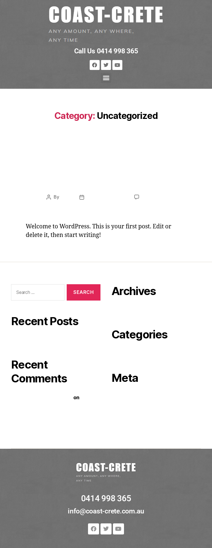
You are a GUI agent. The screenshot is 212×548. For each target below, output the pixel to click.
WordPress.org (130, 421)
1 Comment (154, 197)
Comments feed (131, 413)
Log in (119, 397)
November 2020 (131, 310)
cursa (65, 197)
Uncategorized (106, 153)
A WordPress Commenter (41, 397)
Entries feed (126, 405)
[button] (106, 78)
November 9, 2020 (106, 197)
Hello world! (106, 175)
